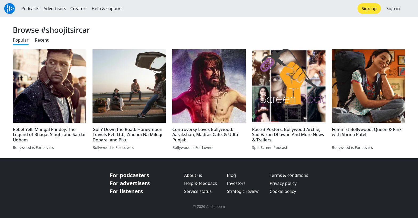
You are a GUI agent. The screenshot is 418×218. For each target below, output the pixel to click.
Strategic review (243, 191)
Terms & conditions (289, 175)
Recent (42, 40)
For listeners (126, 191)
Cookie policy (283, 191)
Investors (236, 183)
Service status (198, 191)
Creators (78, 8)
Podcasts (30, 8)
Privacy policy (283, 183)
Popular (21, 40)
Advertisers (54, 8)
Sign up (369, 8)
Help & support (107, 8)
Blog (231, 175)
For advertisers (130, 183)
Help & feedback (200, 183)
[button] (409, 8)
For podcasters (129, 175)
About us (193, 175)
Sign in (393, 8)
